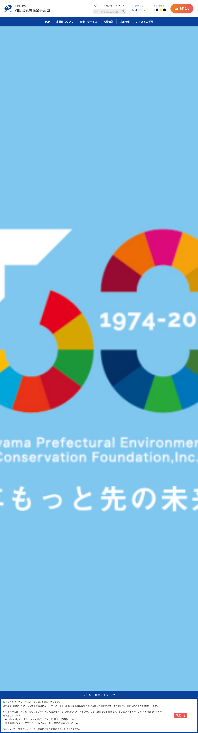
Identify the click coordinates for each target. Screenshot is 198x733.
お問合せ (181, 9)
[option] (99, 369)
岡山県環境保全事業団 (27, 8)
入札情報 (108, 21)
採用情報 (125, 21)
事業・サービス (88, 21)
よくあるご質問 (144, 21)
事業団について (64, 21)
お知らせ (107, 5)
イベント (120, 5)
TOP (47, 21)
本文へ (96, 5)
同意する (181, 715)
